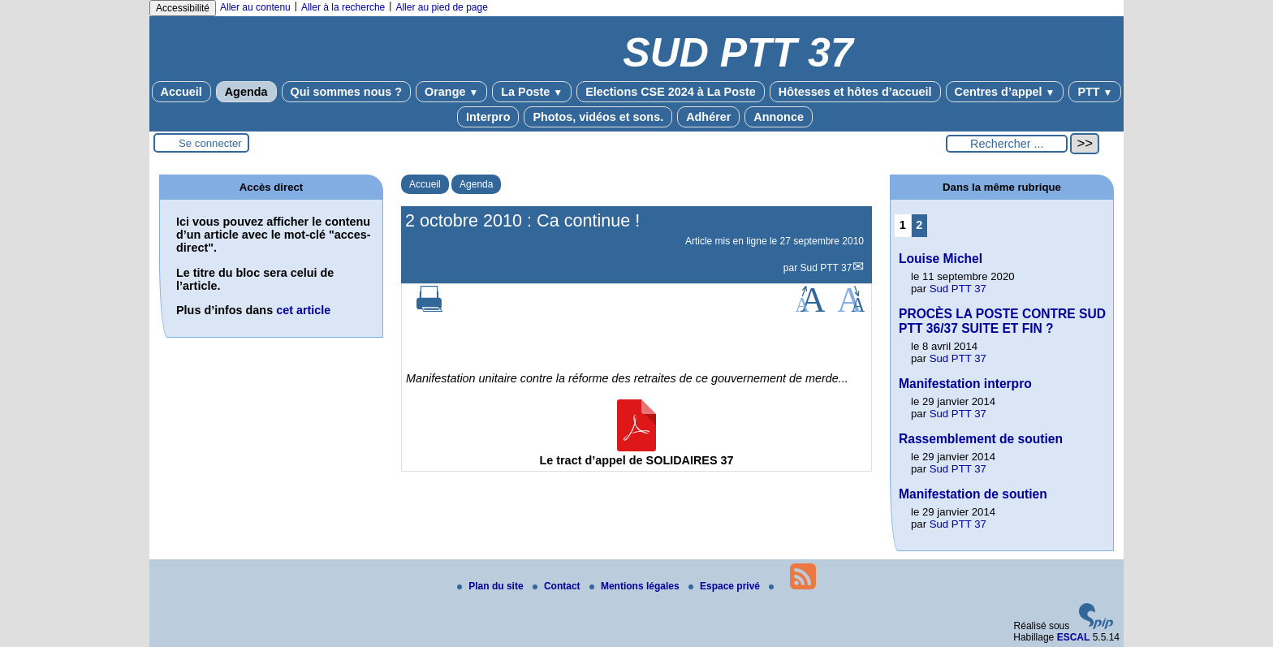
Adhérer (708, 116)
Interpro (488, 116)
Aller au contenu (255, 7)
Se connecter (210, 143)
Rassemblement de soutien (981, 439)
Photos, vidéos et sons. (598, 116)
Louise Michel (940, 258)
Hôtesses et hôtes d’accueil (855, 91)
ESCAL (1073, 637)
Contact (558, 586)
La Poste (532, 91)
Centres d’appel (1005, 91)
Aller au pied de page (441, 7)
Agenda (246, 91)
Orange (451, 91)
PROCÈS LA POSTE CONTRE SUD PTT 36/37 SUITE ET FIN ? (1002, 321)
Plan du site (491, 586)
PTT (1094, 91)
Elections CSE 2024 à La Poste (670, 91)
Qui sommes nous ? (347, 91)
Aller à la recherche (343, 7)
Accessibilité (182, 8)
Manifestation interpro (965, 383)
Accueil (181, 91)
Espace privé (725, 586)
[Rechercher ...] (1007, 144)
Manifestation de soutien (973, 494)
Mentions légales (635, 586)
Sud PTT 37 (826, 268)
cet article (303, 310)
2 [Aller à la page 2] (919, 224)
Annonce (778, 116)
